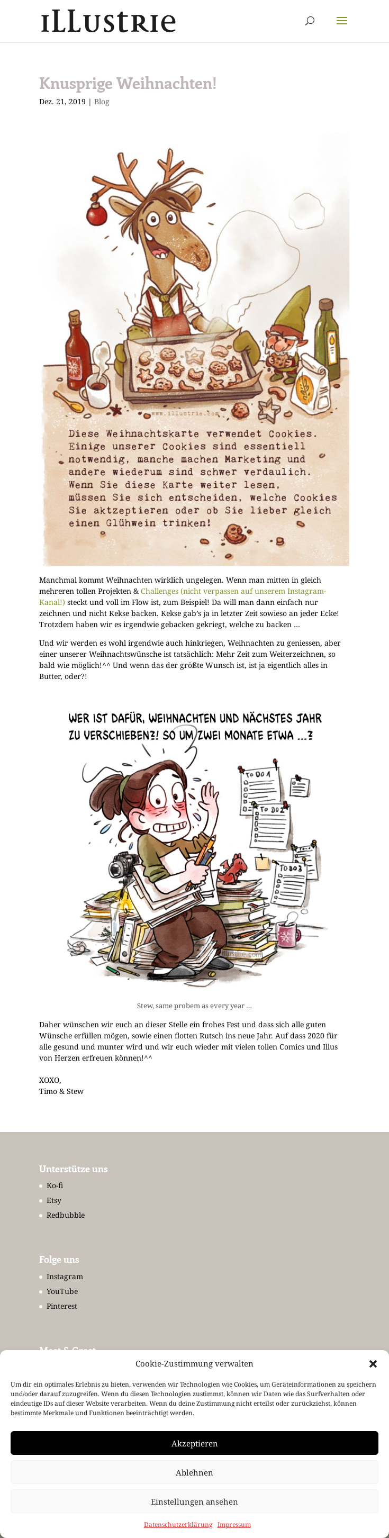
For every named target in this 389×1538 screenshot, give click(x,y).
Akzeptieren (194, 1443)
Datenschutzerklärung (178, 1524)
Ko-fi (55, 1185)
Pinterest (62, 1306)
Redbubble (66, 1215)
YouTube (62, 1291)
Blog (102, 101)
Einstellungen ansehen (194, 1501)
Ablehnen (194, 1472)
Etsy (54, 1200)
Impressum (234, 1524)
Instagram (65, 1276)
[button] (373, 1364)
